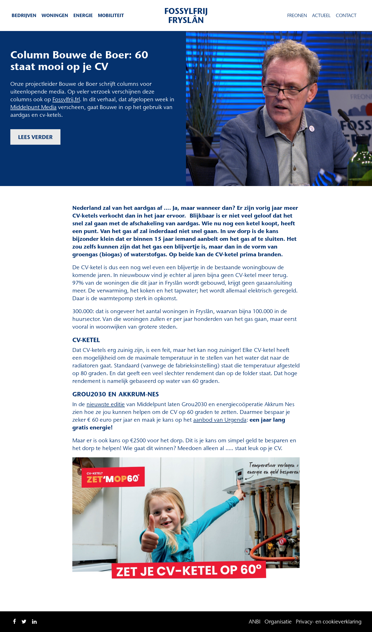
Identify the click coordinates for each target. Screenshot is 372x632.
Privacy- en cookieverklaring (329, 621)
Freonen (297, 15)
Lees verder (35, 137)
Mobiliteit (111, 15)
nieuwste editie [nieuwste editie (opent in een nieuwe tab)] (106, 404)
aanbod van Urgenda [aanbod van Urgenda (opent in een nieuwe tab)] (219, 419)
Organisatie (278, 621)
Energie (83, 15)
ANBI (254, 621)
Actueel (321, 15)
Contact (346, 15)
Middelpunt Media (33, 107)
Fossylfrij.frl (66, 99)
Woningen (55, 15)
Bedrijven (24, 15)
